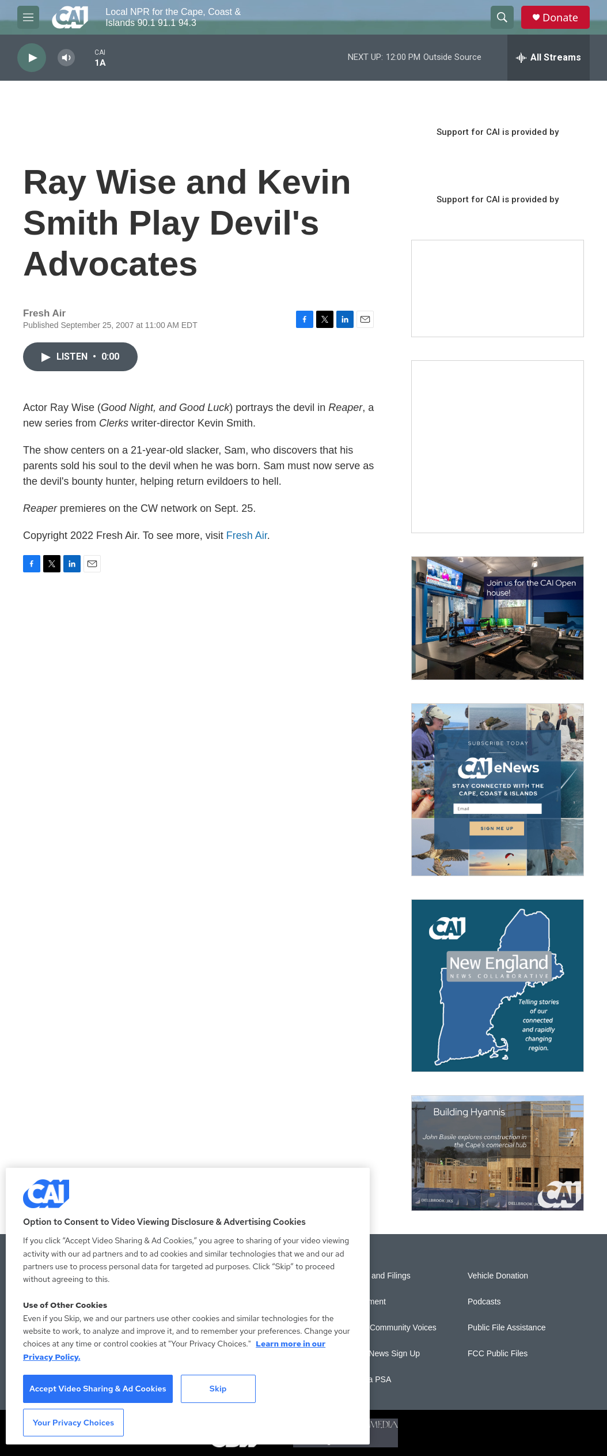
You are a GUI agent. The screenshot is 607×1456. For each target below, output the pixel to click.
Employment (363, 1301)
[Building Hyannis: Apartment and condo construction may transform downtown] (497, 1153)
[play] (31, 58)
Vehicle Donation (498, 1276)
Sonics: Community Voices (389, 1327)
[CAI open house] (497, 618)
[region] (188, 1306)
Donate (560, 18)
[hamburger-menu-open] (28, 17)
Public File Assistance (506, 1327)
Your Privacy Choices (74, 1422)
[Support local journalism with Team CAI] (497, 288)
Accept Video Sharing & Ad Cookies (97, 1388)
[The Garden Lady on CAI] (497, 447)
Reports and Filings (376, 1276)
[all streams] (548, 58)
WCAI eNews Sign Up (380, 1353)
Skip (218, 1388)
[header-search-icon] (502, 17)
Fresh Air (246, 535)
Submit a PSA (366, 1379)
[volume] (66, 58)
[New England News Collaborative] (497, 986)
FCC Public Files (498, 1353)
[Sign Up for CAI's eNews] (497, 790)
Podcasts (484, 1301)
